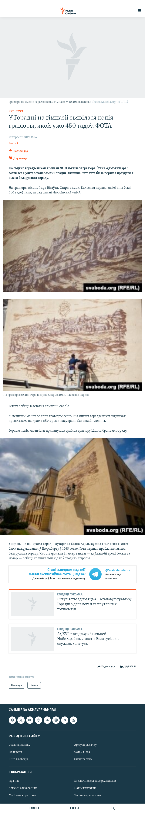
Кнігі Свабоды (18, 759)
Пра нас (14, 781)
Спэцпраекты (83, 759)
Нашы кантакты (85, 788)
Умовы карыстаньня (87, 795)
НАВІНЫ (34, 808)
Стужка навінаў (19, 744)
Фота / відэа (82, 752)
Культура (16, 111)
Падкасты (15, 752)
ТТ (16, 142)
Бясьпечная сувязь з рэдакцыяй (95, 781)
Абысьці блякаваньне (23, 788)
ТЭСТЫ (74, 808)
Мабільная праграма (23, 795)
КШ (11, 142)
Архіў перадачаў (85, 744)
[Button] (18, 152)
